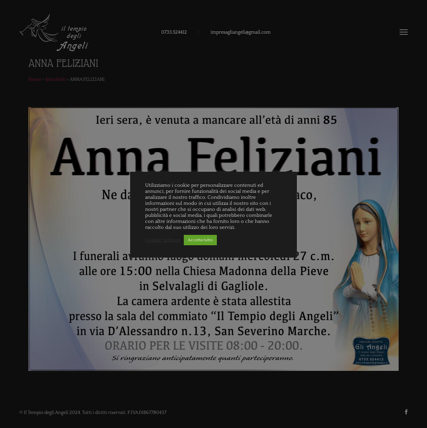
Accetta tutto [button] (200, 240)
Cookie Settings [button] (162, 240)
